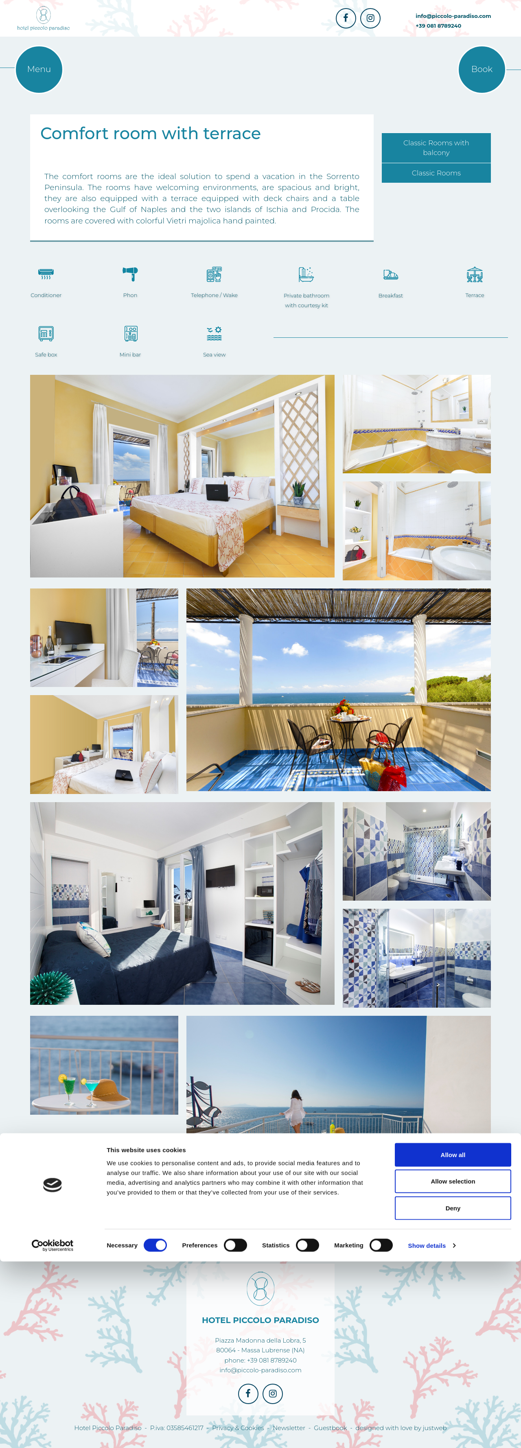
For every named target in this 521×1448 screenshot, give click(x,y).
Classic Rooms (436, 173)
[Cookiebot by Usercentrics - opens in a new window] (52, 1432)
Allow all (453, 1341)
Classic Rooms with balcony (436, 148)
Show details (427, 1431)
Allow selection (453, 1368)
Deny (453, 1394)
